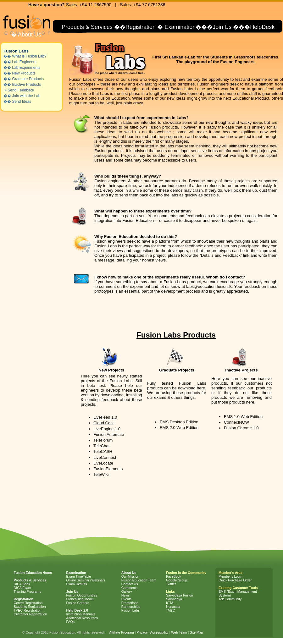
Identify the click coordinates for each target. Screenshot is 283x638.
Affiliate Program (121, 632)
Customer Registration (30, 614)
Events (126, 599)
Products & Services (86, 27)
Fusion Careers (77, 603)
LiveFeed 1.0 (105, 417)
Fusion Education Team (138, 580)
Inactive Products (26, 84)
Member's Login (230, 576)
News (125, 595)
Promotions (129, 603)
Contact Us (129, 584)
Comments (129, 588)
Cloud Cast (103, 423)
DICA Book (22, 584)
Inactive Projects (241, 370)
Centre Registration (28, 603)
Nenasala (173, 606)
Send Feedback (21, 90)
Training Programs (27, 591)
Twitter (171, 584)
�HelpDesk (259, 27)
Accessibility (159, 632)
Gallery (126, 591)
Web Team (179, 632)
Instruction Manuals (80, 614)
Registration (140, 27)
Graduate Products (28, 79)
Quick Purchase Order (235, 580)
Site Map (196, 632)
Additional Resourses (82, 618)
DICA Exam (22, 588)
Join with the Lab (26, 96)
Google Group (176, 580)
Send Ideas (21, 101)
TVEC (170, 610)
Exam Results (76, 584)
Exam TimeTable (78, 576)
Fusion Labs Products (176, 335)
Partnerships (130, 606)
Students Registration (30, 606)
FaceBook (173, 576)
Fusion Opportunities (81, 595)
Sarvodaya (174, 599)
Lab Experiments (26, 67)
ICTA (169, 603)
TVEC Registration (28, 610)
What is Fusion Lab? (29, 56)
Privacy (141, 632)
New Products (24, 73)
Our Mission (130, 576)
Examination (180, 27)
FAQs (70, 622)
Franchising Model (80, 599)
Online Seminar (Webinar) (85, 580)
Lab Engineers (24, 62)
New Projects (111, 370)
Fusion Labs (16, 51)
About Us (29, 34)
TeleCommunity (230, 599)
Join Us (222, 27)
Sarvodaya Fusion (179, 595)
